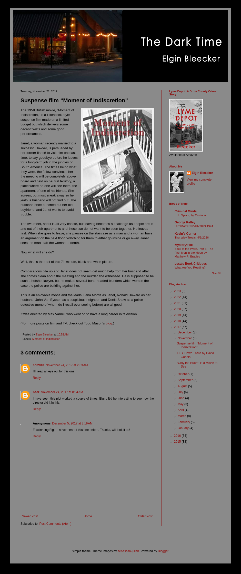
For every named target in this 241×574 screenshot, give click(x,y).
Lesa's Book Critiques (191, 263)
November (185, 338)
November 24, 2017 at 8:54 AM (62, 392)
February (184, 422)
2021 (178, 303)
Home (88, 516)
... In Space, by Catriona (190, 215)
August (183, 386)
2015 (178, 441)
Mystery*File (184, 245)
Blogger (163, 551)
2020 (178, 309)
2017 (178, 327)
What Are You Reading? (190, 267)
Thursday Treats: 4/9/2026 (192, 237)
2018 (178, 321)
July (181, 392)
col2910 (38, 365)
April (181, 410)
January (183, 428)
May (181, 404)
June (181, 398)
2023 (178, 291)
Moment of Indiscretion (46, 338)
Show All (216, 273)
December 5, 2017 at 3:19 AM (72, 423)
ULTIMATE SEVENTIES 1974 (194, 226)
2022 (178, 297)
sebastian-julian (128, 551)
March (182, 416)
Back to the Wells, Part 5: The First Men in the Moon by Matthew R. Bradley (194, 252)
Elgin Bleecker (202, 173)
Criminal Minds (186, 211)
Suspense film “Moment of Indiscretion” (195, 345)
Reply (37, 378)
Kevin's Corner (185, 233)
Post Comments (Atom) (55, 524)
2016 (178, 436)
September (186, 380)
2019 (178, 315)
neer (36, 392)
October (183, 374)
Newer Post (30, 516)
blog (109, 323)
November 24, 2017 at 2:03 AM (67, 365)
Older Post (145, 516)
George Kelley (185, 222)
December (185, 332)
